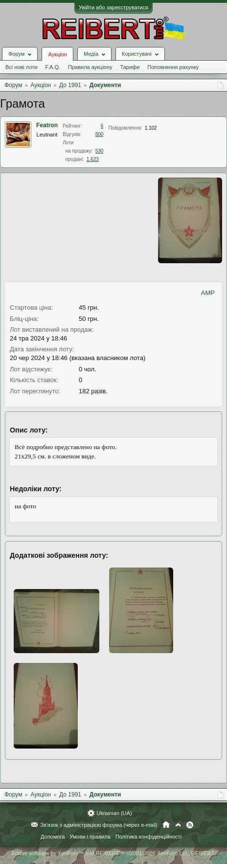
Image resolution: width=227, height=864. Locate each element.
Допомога (53, 837)
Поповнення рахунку (173, 67)
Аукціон (57, 54)
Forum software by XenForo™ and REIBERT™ (113, 853)
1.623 (93, 159)
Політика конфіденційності (148, 837)
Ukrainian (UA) (114, 813)
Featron (47, 125)
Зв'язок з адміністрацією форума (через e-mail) (99, 825)
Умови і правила (89, 837)
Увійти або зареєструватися (113, 7)
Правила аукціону (90, 67)
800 (99, 134)
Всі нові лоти (21, 67)
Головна (166, 824)
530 (99, 151)
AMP (208, 292)
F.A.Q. (52, 67)
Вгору (178, 824)
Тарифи (130, 67)
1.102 (151, 128)
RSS (189, 824)
